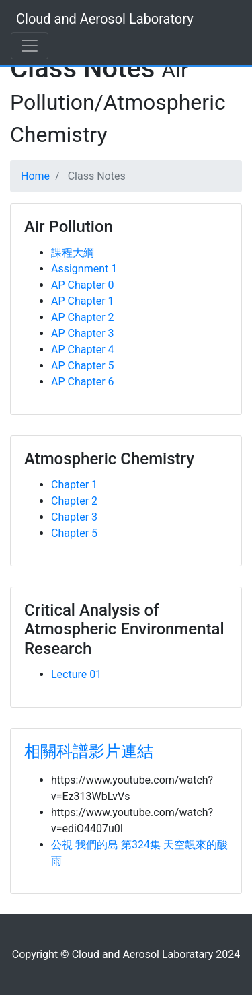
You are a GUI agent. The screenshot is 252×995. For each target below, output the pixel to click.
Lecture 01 (76, 674)
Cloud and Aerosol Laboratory (105, 19)
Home (35, 176)
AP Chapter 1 (82, 301)
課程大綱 (72, 252)
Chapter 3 (74, 517)
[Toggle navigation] (29, 45)
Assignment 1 (84, 268)
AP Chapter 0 (82, 285)
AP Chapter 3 (82, 333)
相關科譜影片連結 (88, 751)
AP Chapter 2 (82, 317)
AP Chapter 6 (82, 381)
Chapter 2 (74, 500)
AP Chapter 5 (82, 365)
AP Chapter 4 (82, 349)
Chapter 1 (74, 484)
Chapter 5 (74, 533)
